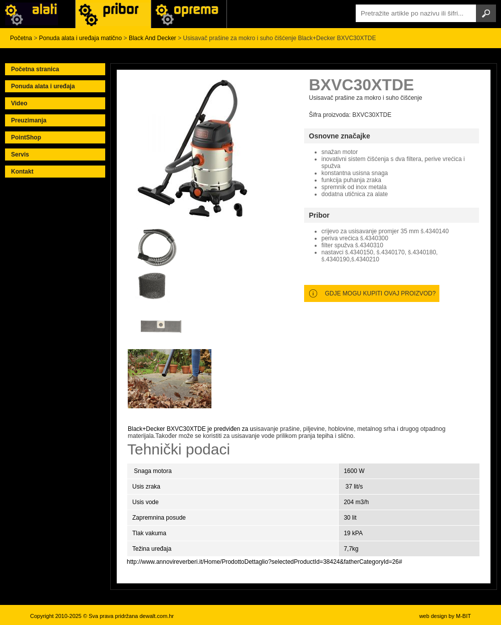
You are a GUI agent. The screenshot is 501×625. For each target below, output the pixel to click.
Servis (20, 154)
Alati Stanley (188, 14)
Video (19, 103)
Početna (21, 38)
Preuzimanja (29, 120)
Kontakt (22, 171)
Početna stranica (35, 69)
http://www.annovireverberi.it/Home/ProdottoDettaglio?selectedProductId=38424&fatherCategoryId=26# (264, 561)
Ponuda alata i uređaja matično (80, 38)
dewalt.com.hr (156, 616)
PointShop (26, 137)
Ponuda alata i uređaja (43, 86)
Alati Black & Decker (113, 14)
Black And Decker (152, 38)
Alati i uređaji (37, 14)
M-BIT (463, 616)
